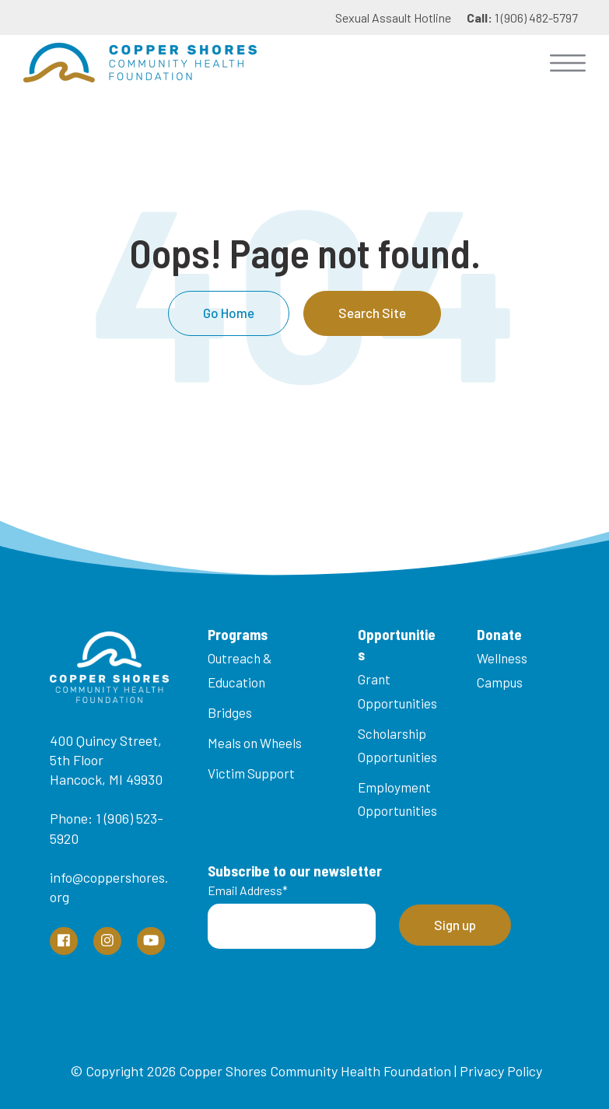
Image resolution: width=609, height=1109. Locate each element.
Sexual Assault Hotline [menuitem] (393, 17)
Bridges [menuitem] (230, 712)
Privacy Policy (501, 1070)
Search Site (372, 312)
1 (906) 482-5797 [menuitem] (522, 17)
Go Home (228, 312)
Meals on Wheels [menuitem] (255, 742)
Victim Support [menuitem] (251, 773)
